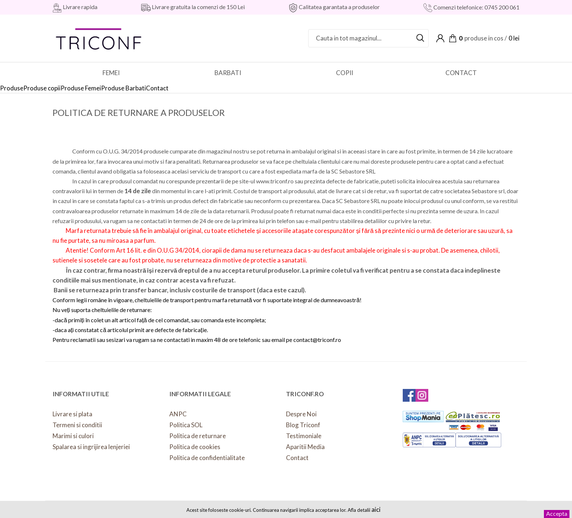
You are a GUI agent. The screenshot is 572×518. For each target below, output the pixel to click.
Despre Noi (301, 414)
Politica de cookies (194, 447)
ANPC (178, 414)
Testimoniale (303, 436)
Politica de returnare (197, 436)
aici (375, 509)
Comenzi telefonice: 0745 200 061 (475, 7)
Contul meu (440, 38)
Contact (297, 458)
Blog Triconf (303, 425)
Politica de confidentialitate (207, 458)
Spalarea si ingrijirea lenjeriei (91, 447)
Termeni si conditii (77, 425)
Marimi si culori (73, 436)
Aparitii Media (305, 447)
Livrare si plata (72, 414)
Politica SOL (185, 425)
